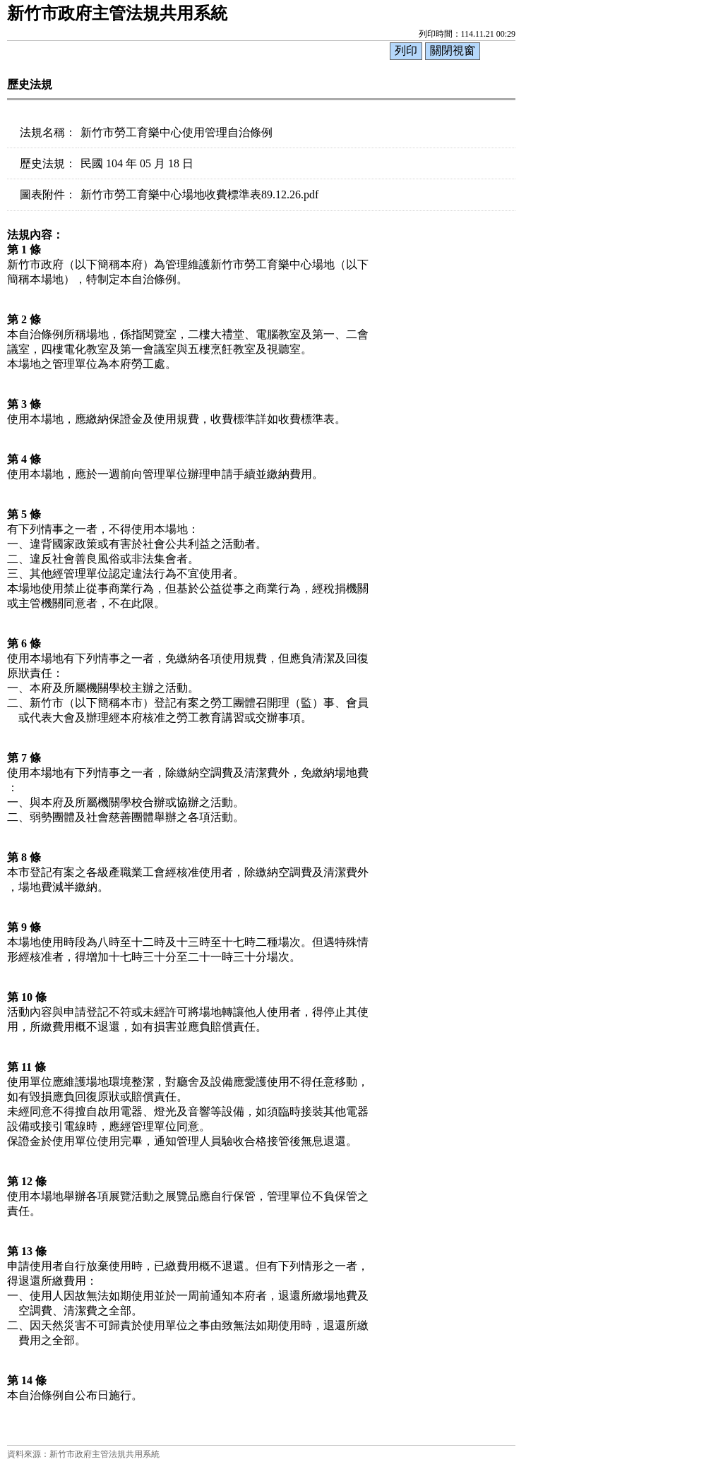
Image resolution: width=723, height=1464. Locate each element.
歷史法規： (48, 163)
